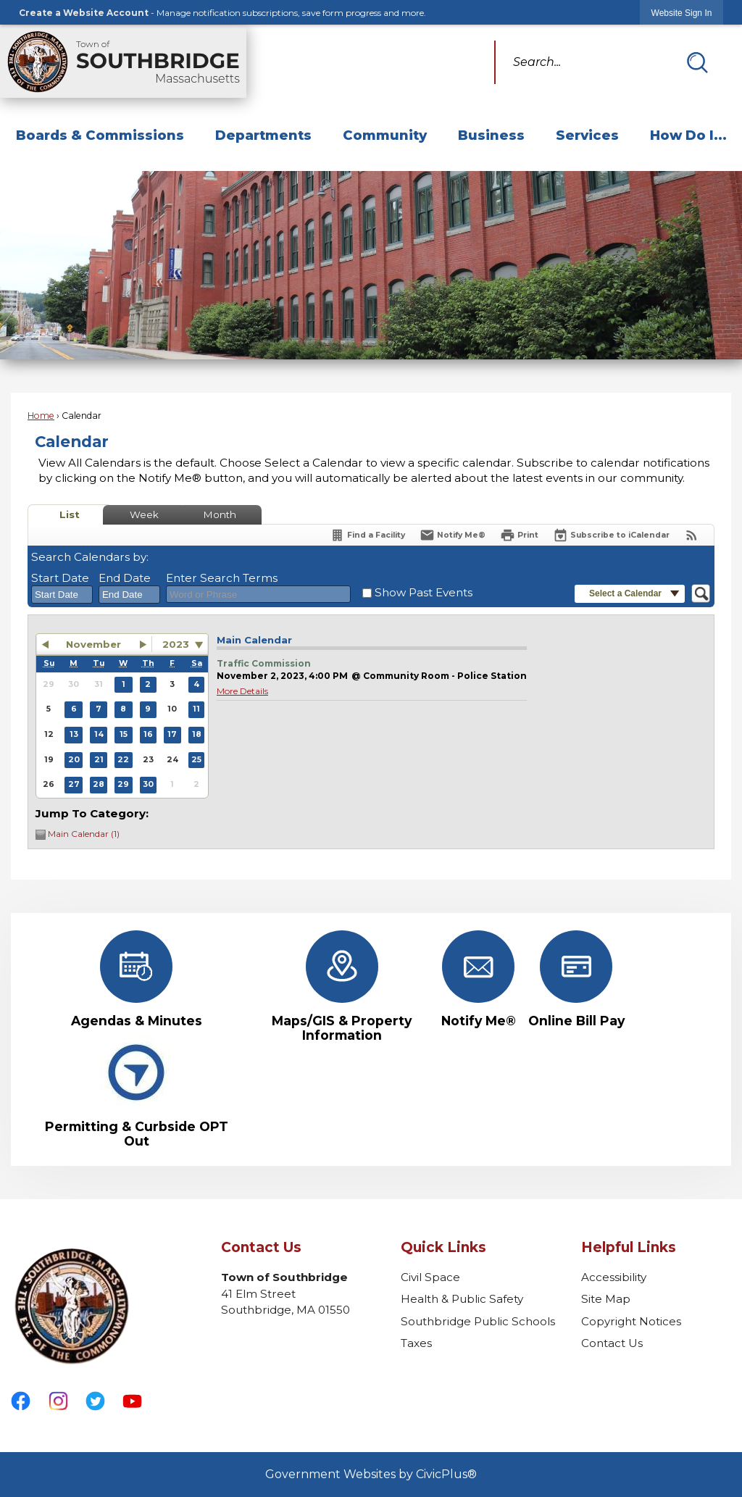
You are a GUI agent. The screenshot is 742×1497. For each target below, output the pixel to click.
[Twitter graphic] (95, 1401)
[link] (682, 12)
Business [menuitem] (491, 135)
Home (41, 415)
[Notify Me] (452, 535)
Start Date (60, 578)
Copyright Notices (631, 1321)
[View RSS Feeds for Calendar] (691, 535)
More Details (242, 690)
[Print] (519, 535)
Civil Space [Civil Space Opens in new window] (430, 1277)
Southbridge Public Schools (478, 1321)
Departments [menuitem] (263, 135)
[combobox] (62, 595)
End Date (125, 578)
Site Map (605, 1299)
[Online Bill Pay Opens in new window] (576, 979)
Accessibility (613, 1277)
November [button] (93, 644)
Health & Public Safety (462, 1299)
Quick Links (443, 1247)
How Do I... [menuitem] (688, 135)
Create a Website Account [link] (84, 12)
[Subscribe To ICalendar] (611, 535)
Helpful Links (628, 1247)
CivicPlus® (446, 1474)
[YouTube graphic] (132, 1401)
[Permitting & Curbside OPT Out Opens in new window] (137, 1092)
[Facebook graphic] (20, 1401)
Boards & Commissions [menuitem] (100, 135)
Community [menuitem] (385, 135)
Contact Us (612, 1343)
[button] (697, 62)
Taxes (416, 1343)
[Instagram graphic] (58, 1401)
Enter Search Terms (222, 578)
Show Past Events (423, 592)
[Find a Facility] (367, 535)
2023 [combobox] (175, 644)
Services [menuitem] (587, 135)
